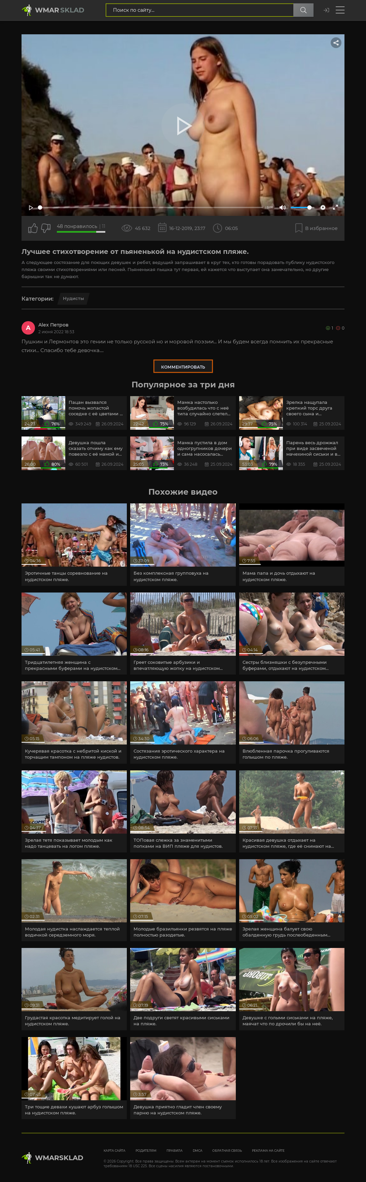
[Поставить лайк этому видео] (33, 228)
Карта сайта (114, 1150)
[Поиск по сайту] (303, 10)
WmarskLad (59, 1158)
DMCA (197, 1150)
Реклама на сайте (268, 1150)
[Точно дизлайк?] (45, 228)
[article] (74, 544)
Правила (175, 1150)
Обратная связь (227, 1150)
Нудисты (73, 298)
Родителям (146, 1150)
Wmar (59, 10)
